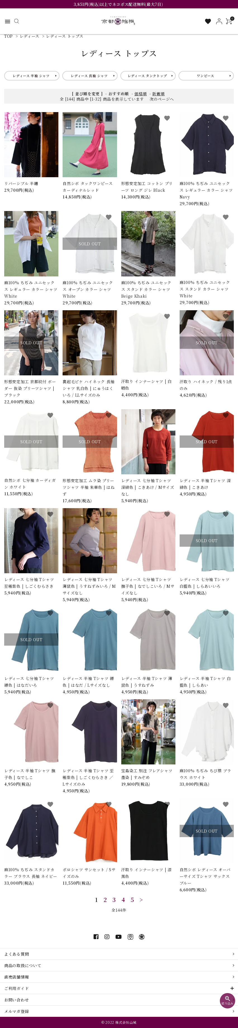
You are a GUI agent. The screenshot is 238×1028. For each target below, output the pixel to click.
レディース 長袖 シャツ (89, 75)
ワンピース (205, 75)
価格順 (140, 93)
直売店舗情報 (16, 977)
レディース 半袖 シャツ (31, 75)
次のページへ (161, 99)
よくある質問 (16, 954)
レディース (30, 36)
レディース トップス (64, 36)
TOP (8, 36)
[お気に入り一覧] (208, 21)
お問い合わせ (16, 1000)
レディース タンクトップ (147, 75)
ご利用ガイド (16, 988)
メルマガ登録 (16, 1011)
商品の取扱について (22, 965)
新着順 (158, 93)
